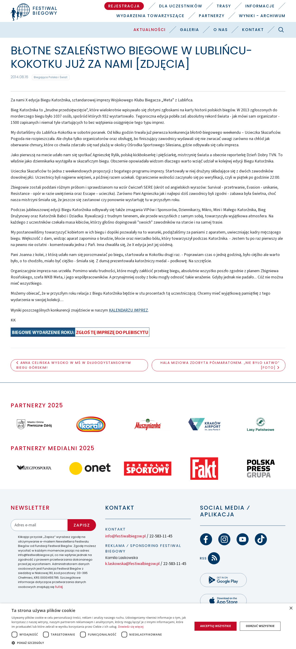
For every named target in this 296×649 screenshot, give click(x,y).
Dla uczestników (180, 6)
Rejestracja (124, 6)
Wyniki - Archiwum (262, 16)
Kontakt (253, 29)
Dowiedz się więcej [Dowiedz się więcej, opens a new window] (131, 627)
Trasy (224, 6)
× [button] (291, 608)
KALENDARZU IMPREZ (128, 310)
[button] (100, 643)
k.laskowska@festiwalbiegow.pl (132, 564)
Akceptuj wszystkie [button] (215, 626)
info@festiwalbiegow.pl (125, 536)
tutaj (59, 586)
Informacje (260, 6)
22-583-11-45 (160, 536)
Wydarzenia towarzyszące (150, 16)
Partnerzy (212, 16)
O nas (220, 29)
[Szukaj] (281, 29)
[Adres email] (39, 525)
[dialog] (148, 626)
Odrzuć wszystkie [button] (260, 626)
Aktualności (149, 29)
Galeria (189, 29)
